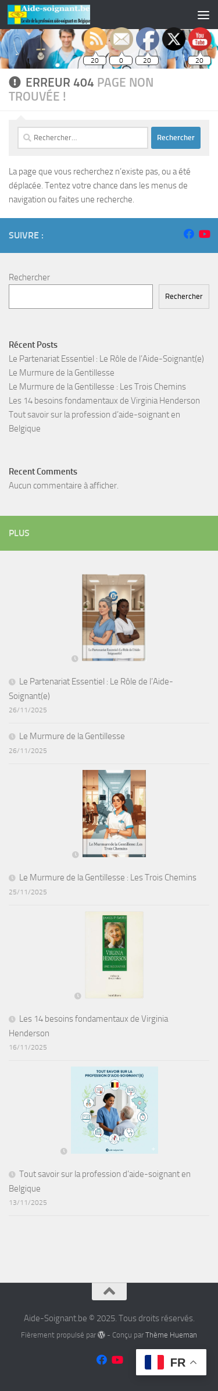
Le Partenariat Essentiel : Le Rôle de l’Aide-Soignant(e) (106, 359)
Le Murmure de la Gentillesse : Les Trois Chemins (97, 386)
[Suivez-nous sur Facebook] (189, 234)
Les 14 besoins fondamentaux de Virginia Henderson (104, 400)
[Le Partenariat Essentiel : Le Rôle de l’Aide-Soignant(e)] (109, 620)
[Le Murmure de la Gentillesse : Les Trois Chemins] (109, 816)
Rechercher (29, 277)
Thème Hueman (171, 1335)
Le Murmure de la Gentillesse (62, 373)
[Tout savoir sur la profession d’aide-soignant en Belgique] (109, 1112)
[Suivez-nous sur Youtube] (204, 234)
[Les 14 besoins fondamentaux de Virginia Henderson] (109, 957)
